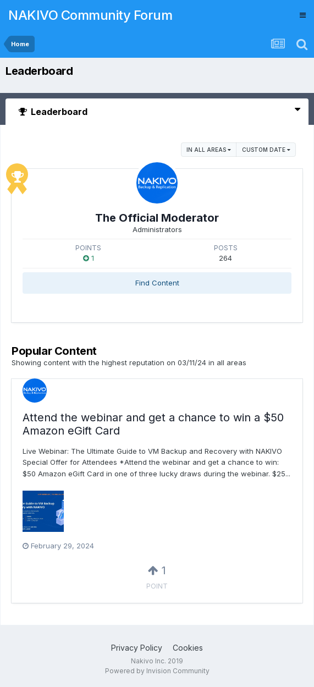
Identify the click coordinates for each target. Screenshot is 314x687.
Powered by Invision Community (157, 671)
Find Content (157, 282)
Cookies (188, 647)
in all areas (208, 149)
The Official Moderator (157, 217)
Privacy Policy (136, 647)
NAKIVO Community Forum (90, 15)
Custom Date (266, 149)
